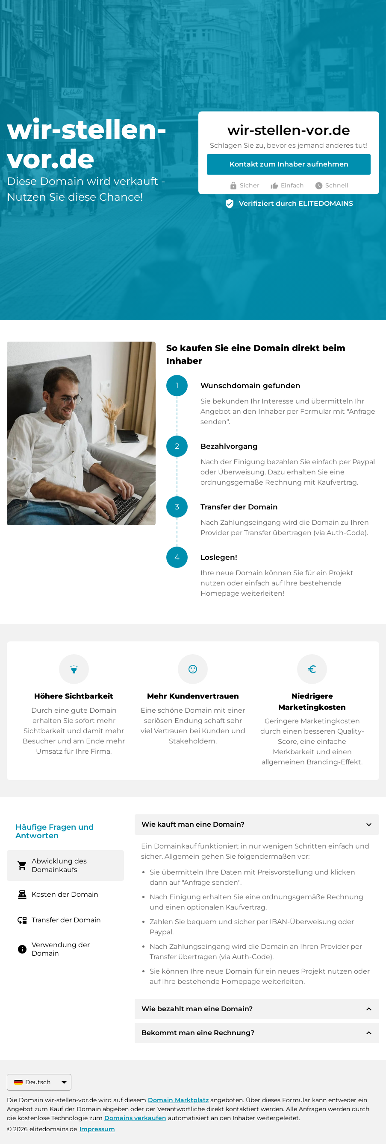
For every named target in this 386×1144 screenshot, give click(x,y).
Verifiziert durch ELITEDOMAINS (296, 203)
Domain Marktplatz (178, 1100)
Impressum (97, 1129)
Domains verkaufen (135, 1118)
